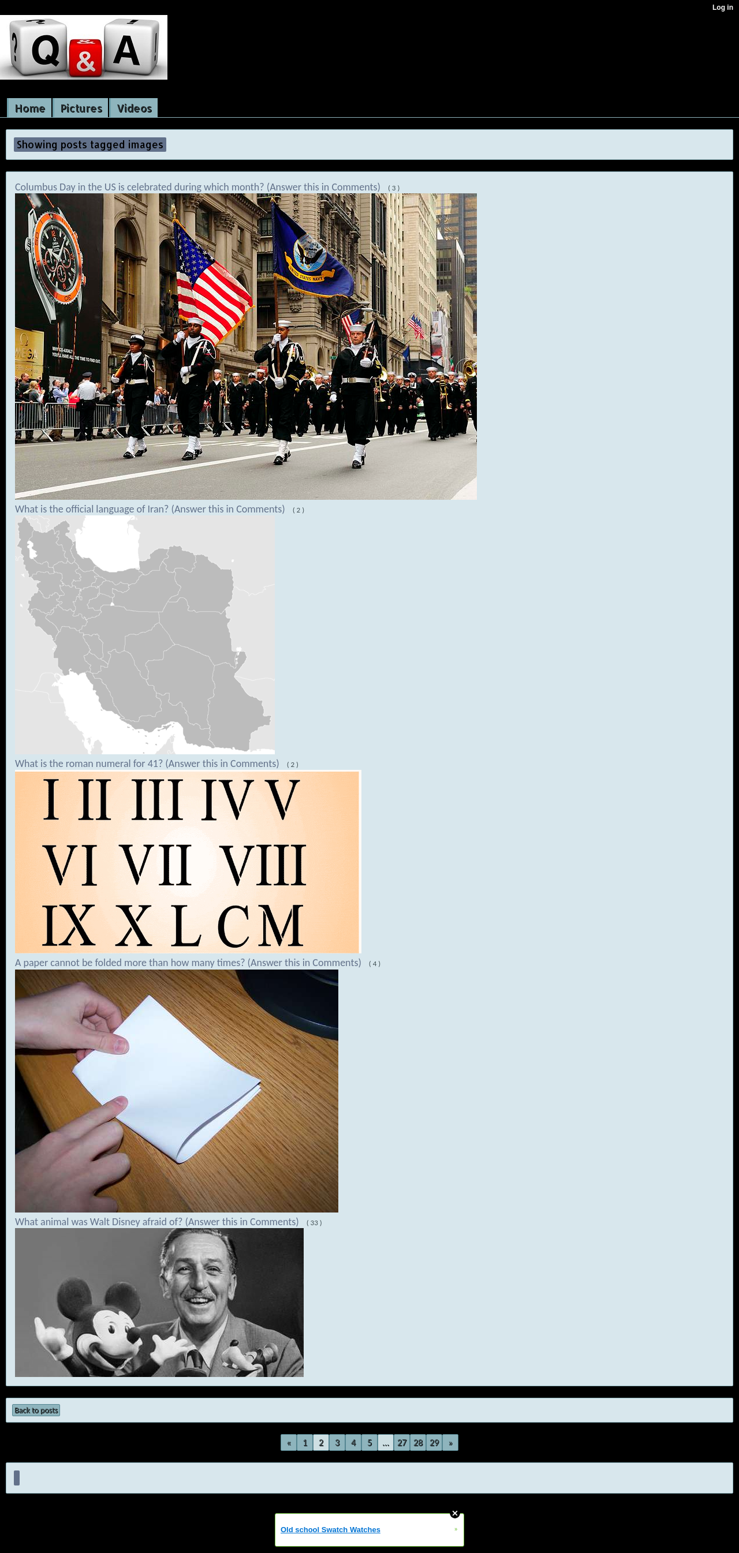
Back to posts (36, 1410)
